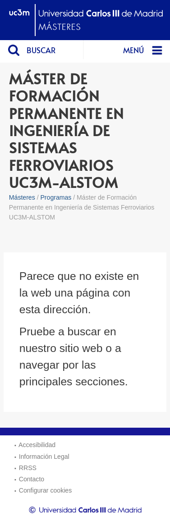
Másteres (22, 197)
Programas (55, 197)
